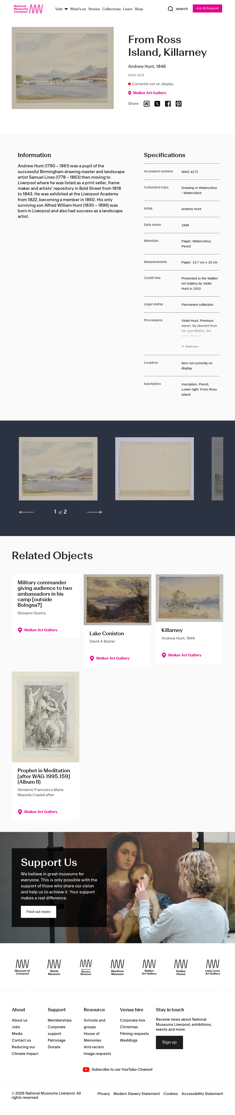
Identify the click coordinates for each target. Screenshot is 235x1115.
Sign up (169, 1042)
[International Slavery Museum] (85, 967)
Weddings (128, 1041)
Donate (54, 1048)
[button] (58, 471)
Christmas (129, 1028)
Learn (127, 9)
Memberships (60, 1021)
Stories (94, 9)
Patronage (57, 1041)
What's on (78, 9)
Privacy (104, 1094)
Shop (139, 9)
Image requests (97, 1054)
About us (20, 1021)
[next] (94, 512)
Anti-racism (94, 1048)
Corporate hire (132, 1021)
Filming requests (134, 1034)
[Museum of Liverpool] (22, 967)
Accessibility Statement (202, 1094)
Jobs (16, 1028)
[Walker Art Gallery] (149, 967)
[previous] (26, 512)
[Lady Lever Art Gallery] (212, 967)
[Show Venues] (66, 10)
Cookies (170, 1094)
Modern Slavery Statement (137, 1094)
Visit (59, 9)
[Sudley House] (180, 967)
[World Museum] (54, 967)
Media (17, 1034)
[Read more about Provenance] (200, 334)
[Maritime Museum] (117, 967)
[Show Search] (176, 9)
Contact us (21, 1041)
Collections (111, 9)
